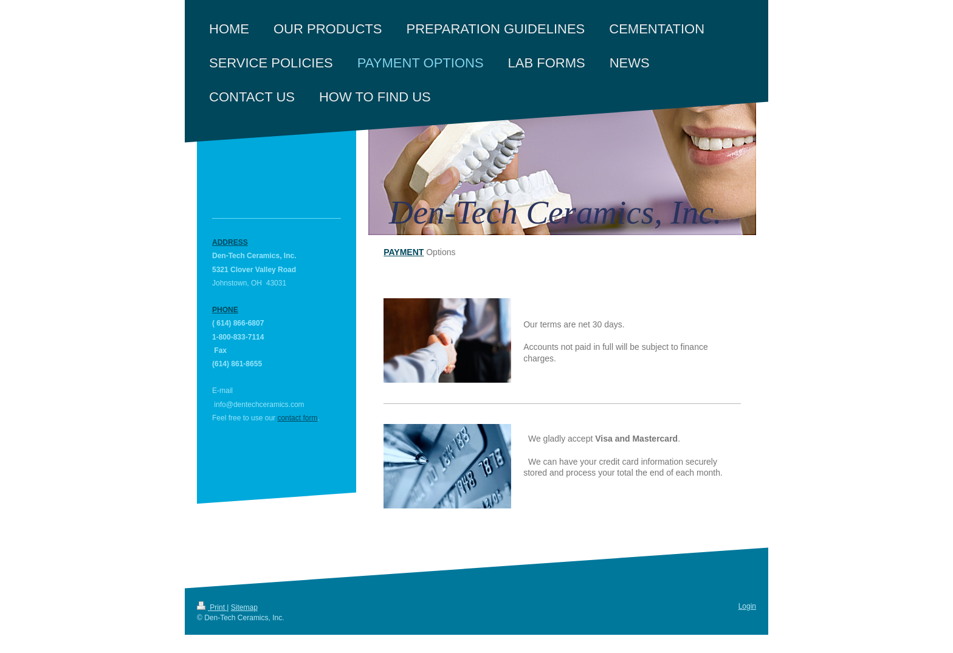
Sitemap (244, 607)
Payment (404, 252)
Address (230, 242)
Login (747, 606)
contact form (297, 418)
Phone (225, 310)
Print (212, 607)
